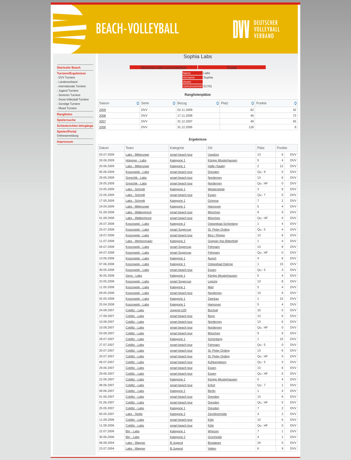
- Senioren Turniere (69, 95)
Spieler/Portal (67, 131)
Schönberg (215, 339)
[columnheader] (119, 103)
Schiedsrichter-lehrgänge (75, 125)
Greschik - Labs (136, 177)
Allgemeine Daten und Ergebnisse (163, 67)
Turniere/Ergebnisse (71, 73)
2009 (102, 109)
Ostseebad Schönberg (223, 223)
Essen (212, 195)
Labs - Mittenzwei (137, 154)
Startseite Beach (69, 67)
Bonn (211, 316)
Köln (211, 419)
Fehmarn (214, 246)
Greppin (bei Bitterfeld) (223, 241)
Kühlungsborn (217, 362)
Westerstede (216, 189)
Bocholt (213, 310)
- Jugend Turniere (67, 90)
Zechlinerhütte (217, 414)
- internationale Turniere (71, 86)
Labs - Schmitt (135, 189)
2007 (102, 121)
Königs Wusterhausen (222, 160)
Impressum (65, 141)
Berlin (212, 390)
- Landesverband (67, 81)
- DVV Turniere (66, 77)
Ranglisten (64, 114)
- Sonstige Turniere (68, 103)
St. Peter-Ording (219, 229)
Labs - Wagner (135, 442)
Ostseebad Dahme (220, 264)
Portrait (232, 67)
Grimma (213, 200)
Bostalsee (214, 442)
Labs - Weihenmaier (139, 241)
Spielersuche (66, 120)
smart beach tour (181, 154)
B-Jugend (176, 442)
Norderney (215, 177)
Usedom (213, 154)
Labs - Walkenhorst (138, 212)
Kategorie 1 (177, 160)
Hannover (214, 206)
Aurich (212, 258)
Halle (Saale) (216, 166)
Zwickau (213, 298)
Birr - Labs (133, 431)
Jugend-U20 (178, 310)
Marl (211, 287)
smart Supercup (180, 229)
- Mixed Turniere (67, 108)
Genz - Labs (134, 275)
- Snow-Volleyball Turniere (73, 99)
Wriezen (213, 431)
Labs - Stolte (134, 414)
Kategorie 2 (177, 223)
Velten (212, 448)
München (214, 212)
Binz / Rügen (216, 235)
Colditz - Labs (135, 310)
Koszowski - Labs (137, 171)
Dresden (213, 171)
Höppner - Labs (136, 160)
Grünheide (215, 437)
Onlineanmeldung (67, 135)
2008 (102, 115)
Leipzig (212, 281)
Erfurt (211, 385)
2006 (102, 127)
